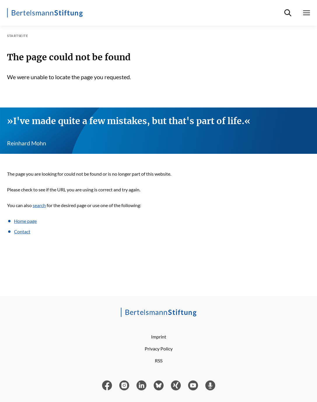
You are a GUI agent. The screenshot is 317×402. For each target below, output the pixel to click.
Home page (25, 221)
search (39, 205)
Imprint (158, 336)
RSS (158, 360)
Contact (22, 231)
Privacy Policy (159, 348)
